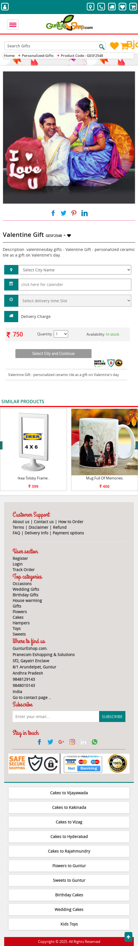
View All (124, 402)
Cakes (18, 617)
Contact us (44, 521)
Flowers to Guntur (69, 865)
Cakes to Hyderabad (69, 836)
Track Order (24, 569)
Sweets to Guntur (69, 880)
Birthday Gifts (25, 594)
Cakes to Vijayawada (69, 792)
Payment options (68, 533)
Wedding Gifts (26, 589)
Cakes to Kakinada (69, 807)
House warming (27, 600)
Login (18, 564)
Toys (17, 628)
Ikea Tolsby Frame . (33, 478)
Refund (60, 527)
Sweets (19, 634)
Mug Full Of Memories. (104, 478)
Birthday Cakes (69, 894)
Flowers (20, 611)
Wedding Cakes (69, 909)
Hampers (21, 623)
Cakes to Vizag (69, 822)
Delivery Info (36, 533)
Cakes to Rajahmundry (69, 851)
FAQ (16, 533)
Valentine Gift (19, 374)
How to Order (70, 521)
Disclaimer (38, 527)
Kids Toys (69, 924)
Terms (18, 527)
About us (21, 521)
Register (20, 558)
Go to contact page (30, 697)
